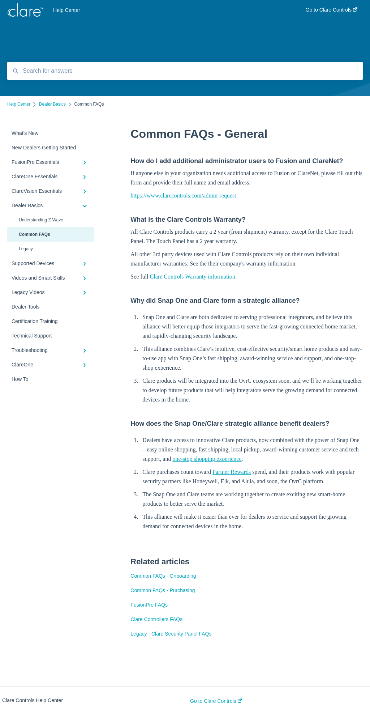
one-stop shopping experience (206, 459)
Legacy (26, 248)
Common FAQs (34, 234)
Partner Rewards (231, 472)
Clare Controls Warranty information (192, 276)
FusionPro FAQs (149, 605)
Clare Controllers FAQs (156, 619)
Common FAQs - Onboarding (163, 576)
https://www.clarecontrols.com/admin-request (183, 195)
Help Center (66, 10)
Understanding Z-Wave (41, 219)
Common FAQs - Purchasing (162, 590)
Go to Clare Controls (216, 701)
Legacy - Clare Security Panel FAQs (170, 634)
